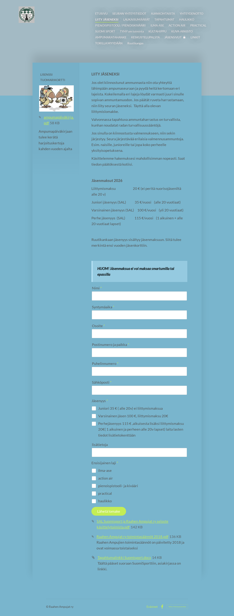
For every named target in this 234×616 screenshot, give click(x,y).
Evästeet (152, 606)
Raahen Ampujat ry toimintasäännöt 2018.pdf (132, 536)
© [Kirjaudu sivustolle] (47, 606)
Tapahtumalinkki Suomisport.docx (124, 557)
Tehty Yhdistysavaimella (177, 607)
